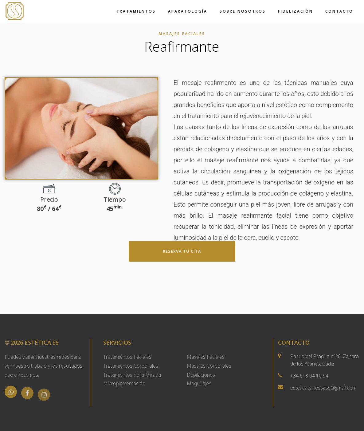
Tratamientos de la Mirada (132, 374)
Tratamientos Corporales (130, 365)
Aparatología (187, 11)
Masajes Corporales (209, 365)
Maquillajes (199, 383)
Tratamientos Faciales (127, 357)
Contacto (339, 11)
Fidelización (295, 11)
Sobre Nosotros (243, 11)
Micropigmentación (124, 383)
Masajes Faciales (206, 357)
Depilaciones (201, 374)
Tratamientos (136, 11)
